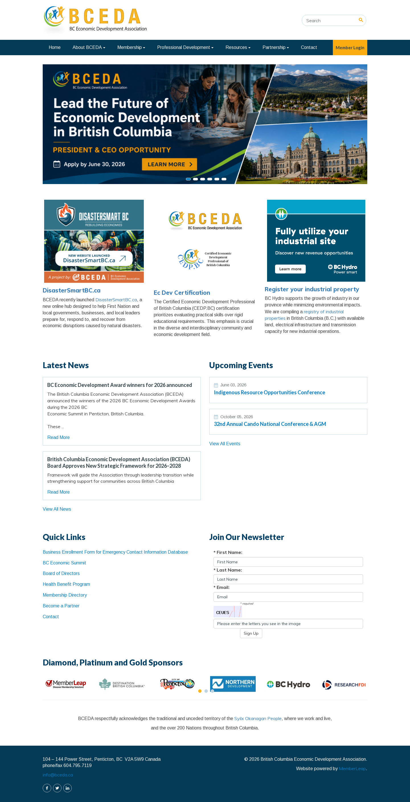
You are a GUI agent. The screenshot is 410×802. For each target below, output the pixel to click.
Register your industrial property (312, 289)
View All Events (224, 443)
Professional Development (185, 47)
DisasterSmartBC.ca (72, 290)
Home (55, 47)
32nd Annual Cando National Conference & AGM (270, 424)
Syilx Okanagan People (258, 718)
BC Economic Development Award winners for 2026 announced (119, 385)
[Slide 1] (195, 179)
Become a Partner (61, 605)
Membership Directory (65, 595)
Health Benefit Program (66, 584)
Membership (131, 47)
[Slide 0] (188, 179)
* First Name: (228, 552)
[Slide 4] (216, 179)
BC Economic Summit (64, 562)
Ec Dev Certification (182, 292)
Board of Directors (61, 573)
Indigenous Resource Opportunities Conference (269, 392)
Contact (309, 47)
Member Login (350, 47)
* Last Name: (228, 570)
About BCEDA (89, 47)
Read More (58, 437)
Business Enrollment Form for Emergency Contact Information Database (115, 552)
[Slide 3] (209, 179)
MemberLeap (352, 768)
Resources (238, 47)
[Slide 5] (224, 179)
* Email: (221, 587)
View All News (57, 509)
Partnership (276, 47)
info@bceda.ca (58, 775)
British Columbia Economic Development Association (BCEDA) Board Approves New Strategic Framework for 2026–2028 (118, 462)
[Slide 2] (202, 179)
